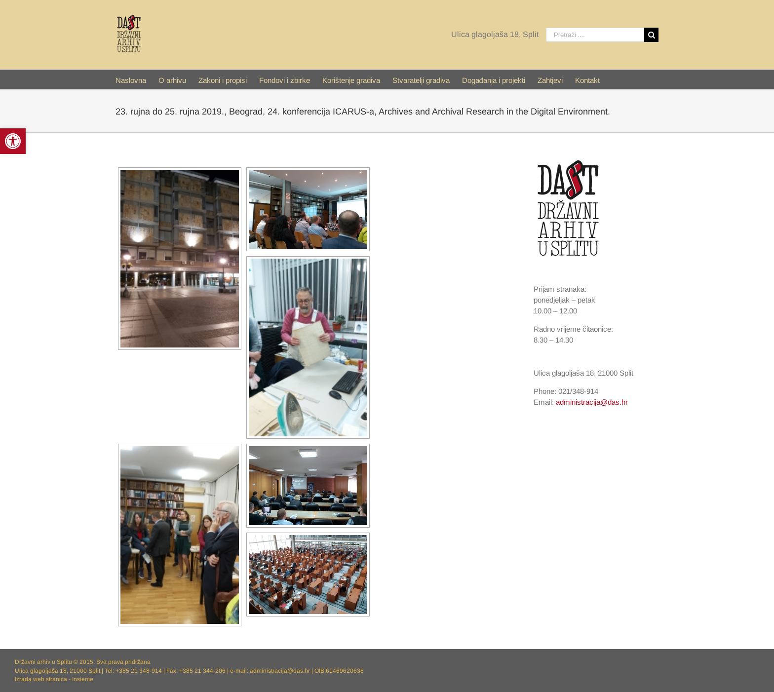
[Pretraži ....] (595, 35)
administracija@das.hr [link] (592, 402)
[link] (13, 141)
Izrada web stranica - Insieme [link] (54, 679)
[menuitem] (137, 79)
